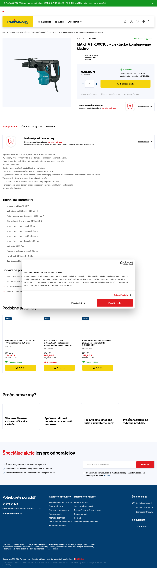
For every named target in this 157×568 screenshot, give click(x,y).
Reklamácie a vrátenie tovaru (87, 510)
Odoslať (145, 464)
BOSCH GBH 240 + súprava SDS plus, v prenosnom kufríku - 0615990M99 (96, 343)
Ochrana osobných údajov (86, 521)
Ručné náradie (55, 514)
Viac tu (107, 475)
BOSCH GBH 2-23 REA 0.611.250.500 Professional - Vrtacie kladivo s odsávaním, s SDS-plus (57, 343)
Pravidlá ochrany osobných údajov (65, 563)
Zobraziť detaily (121, 295)
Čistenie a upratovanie (59, 510)
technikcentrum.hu (142, 512)
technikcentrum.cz (142, 507)
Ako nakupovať (81, 502)
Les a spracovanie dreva (60, 521)
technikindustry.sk (142, 503)
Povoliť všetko (115, 303)
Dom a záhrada (56, 506)
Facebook (139, 526)
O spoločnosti (118, 12)
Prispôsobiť (78, 303)
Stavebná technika (57, 525)
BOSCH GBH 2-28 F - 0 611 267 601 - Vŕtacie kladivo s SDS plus (20, 342)
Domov (5, 32)
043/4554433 (11, 12)
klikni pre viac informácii (95, 3)
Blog (130, 12)
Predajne (139, 12)
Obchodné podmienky (84, 506)
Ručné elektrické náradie (60, 502)
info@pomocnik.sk (12, 513)
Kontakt (150, 12)
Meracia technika (57, 518)
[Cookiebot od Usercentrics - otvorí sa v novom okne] (122, 263)
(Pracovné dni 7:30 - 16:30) (31, 12)
